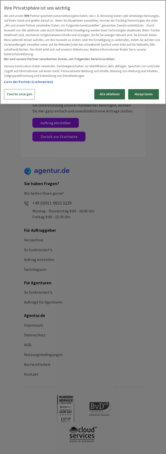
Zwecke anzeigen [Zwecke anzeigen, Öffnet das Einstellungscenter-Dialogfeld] (19, 94)
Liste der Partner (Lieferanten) (28, 82)
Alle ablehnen (110, 94)
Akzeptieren (143, 94)
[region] (83, 52)
